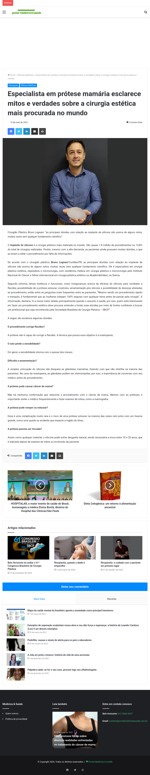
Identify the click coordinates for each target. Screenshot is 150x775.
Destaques (13, 85)
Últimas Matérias (25, 75)
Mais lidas (39, 598)
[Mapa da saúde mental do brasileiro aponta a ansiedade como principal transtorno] (17, 616)
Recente (111, 598)
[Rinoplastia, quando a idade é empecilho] (75, 548)
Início (11, 75)
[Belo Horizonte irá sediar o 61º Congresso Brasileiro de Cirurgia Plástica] (28, 548)
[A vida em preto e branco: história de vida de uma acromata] (17, 660)
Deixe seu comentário (75, 586)
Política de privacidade (16, 721)
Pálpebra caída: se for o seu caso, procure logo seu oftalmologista (62, 670)
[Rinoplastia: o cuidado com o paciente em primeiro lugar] (121, 548)
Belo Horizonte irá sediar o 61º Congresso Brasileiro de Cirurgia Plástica (24, 565)
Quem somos (11, 715)
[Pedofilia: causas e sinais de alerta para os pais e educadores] (17, 645)
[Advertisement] (75, 43)
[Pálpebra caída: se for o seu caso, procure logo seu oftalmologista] (17, 675)
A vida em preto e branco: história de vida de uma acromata (59, 656)
